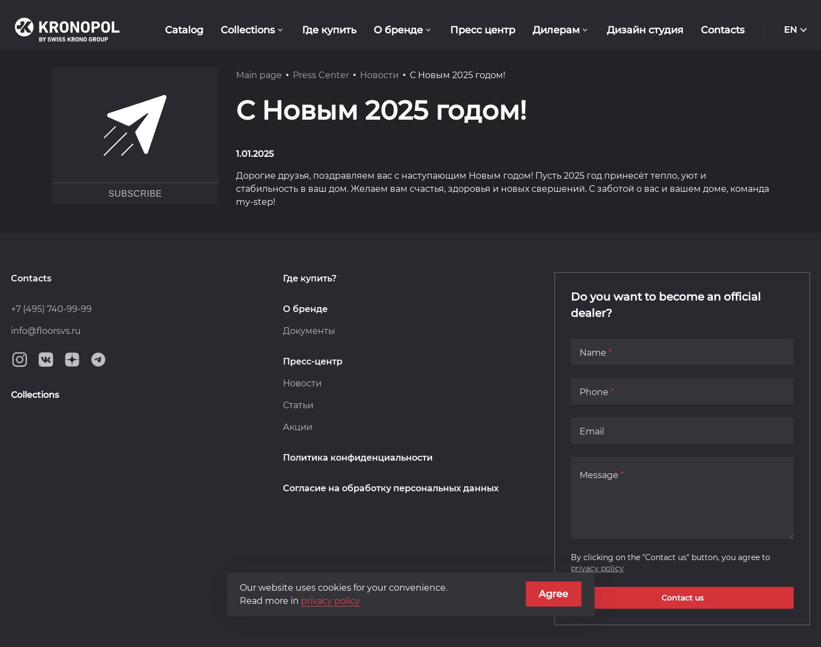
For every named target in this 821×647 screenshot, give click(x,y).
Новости (379, 75)
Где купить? (309, 278)
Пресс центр (482, 30)
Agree (553, 594)
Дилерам (556, 30)
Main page (259, 75)
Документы (309, 331)
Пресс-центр (312, 361)
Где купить (329, 30)
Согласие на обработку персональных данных (391, 488)
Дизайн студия (645, 30)
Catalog (184, 30)
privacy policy (597, 568)
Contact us (682, 598)
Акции (297, 427)
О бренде (398, 30)
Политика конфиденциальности (358, 457)
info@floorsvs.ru (46, 331)
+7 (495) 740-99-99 (51, 309)
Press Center (321, 75)
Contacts (723, 30)
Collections (248, 30)
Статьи (298, 405)
